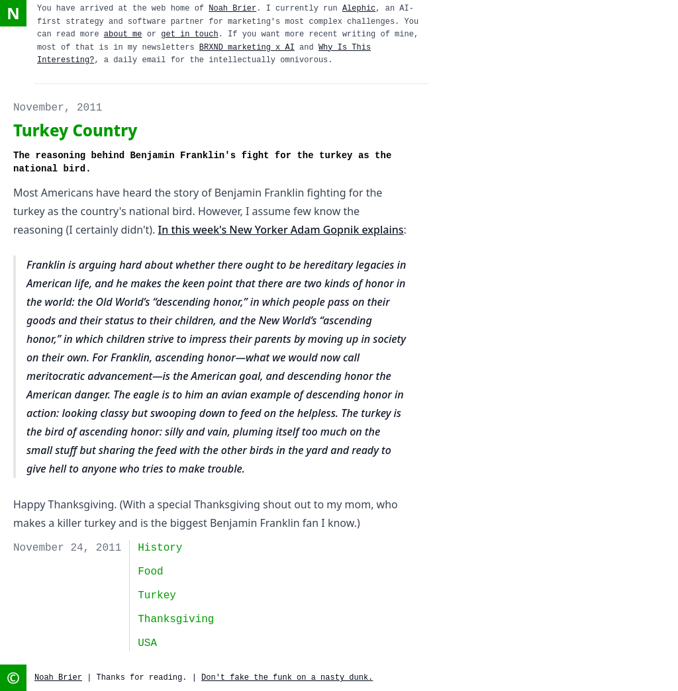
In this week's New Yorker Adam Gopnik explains (281, 229)
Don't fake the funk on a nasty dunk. (287, 677)
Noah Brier (232, 8)
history (160, 548)
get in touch (189, 34)
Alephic (358, 8)
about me (123, 34)
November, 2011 (57, 108)
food (150, 572)
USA (147, 643)
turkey (157, 596)
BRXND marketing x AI (247, 47)
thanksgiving (176, 619)
